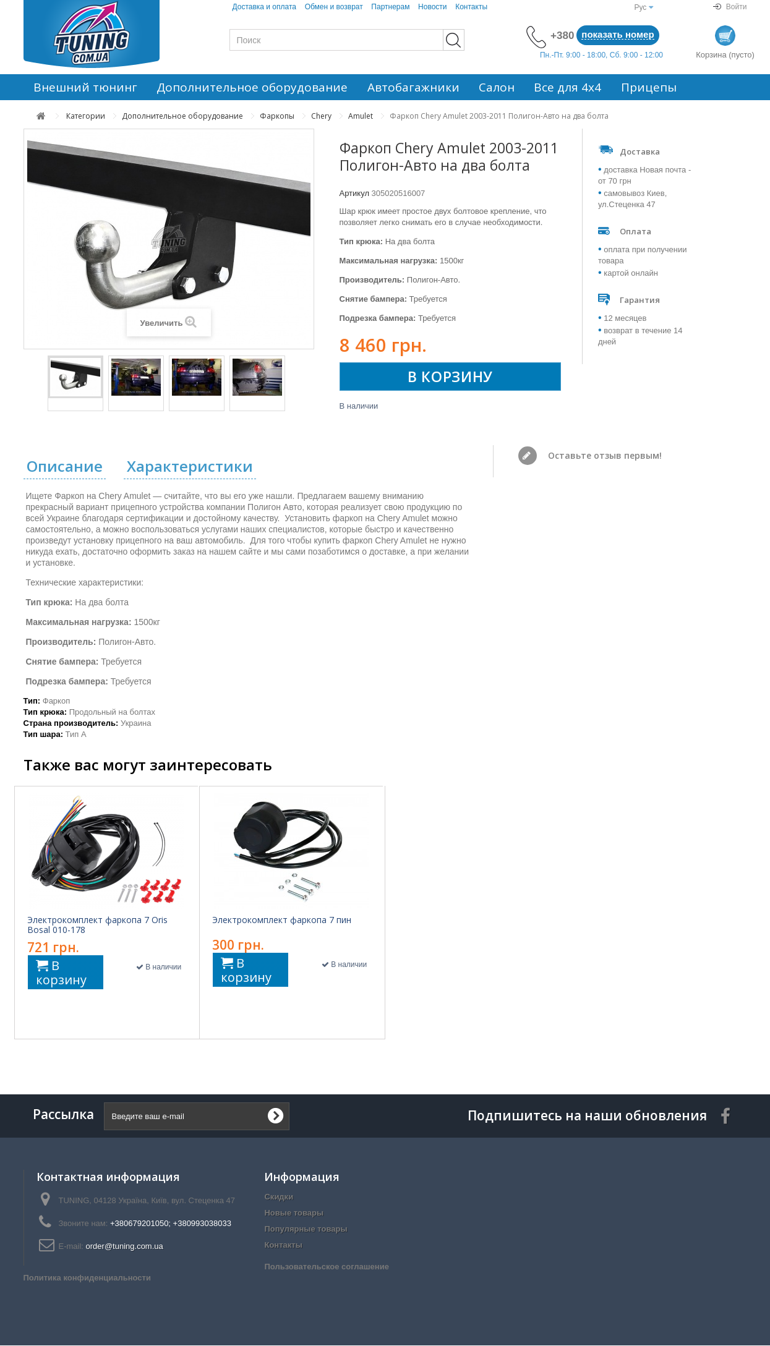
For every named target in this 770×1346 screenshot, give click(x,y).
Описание (65, 467)
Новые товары (293, 1213)
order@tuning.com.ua (124, 1246)
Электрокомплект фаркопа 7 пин (281, 921)
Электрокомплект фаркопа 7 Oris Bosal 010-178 (97, 925)
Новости (432, 6)
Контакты (471, 6)
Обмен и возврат (334, 6)
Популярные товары (305, 1229)
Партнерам (390, 6)
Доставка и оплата (264, 6)
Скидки (278, 1197)
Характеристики (190, 467)
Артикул (354, 193)
